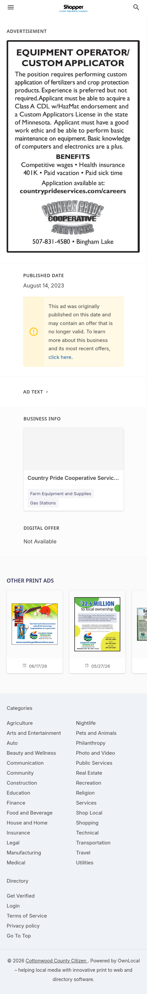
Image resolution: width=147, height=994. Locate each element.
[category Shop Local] (89, 813)
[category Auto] (12, 743)
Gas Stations (43, 502)
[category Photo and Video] (95, 753)
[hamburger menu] (11, 7)
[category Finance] (16, 803)
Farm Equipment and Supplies (60, 493)
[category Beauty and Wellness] (31, 753)
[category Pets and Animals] (96, 733)
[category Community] (20, 773)
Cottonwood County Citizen (57, 960)
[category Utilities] (84, 862)
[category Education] (18, 793)
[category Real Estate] (89, 773)
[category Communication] (25, 763)
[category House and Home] (27, 823)
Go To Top (19, 936)
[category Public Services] (94, 763)
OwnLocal (129, 960)
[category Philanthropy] (91, 743)
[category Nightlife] (86, 723)
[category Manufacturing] (24, 852)
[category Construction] (22, 783)
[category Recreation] (88, 783)
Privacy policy (23, 926)
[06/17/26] (35, 631)
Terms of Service (27, 916)
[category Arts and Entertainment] (34, 733)
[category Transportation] (93, 842)
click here (60, 357)
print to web (110, 970)
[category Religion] (85, 793)
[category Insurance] (18, 832)
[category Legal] (13, 842)
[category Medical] (16, 862)
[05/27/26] (97, 631)
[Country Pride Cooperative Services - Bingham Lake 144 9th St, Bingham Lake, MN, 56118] (74, 460)
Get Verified (21, 896)
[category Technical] (87, 832)
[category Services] (86, 803)
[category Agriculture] (20, 723)
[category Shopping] (87, 823)
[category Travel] (83, 852)
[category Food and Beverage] (30, 813)
